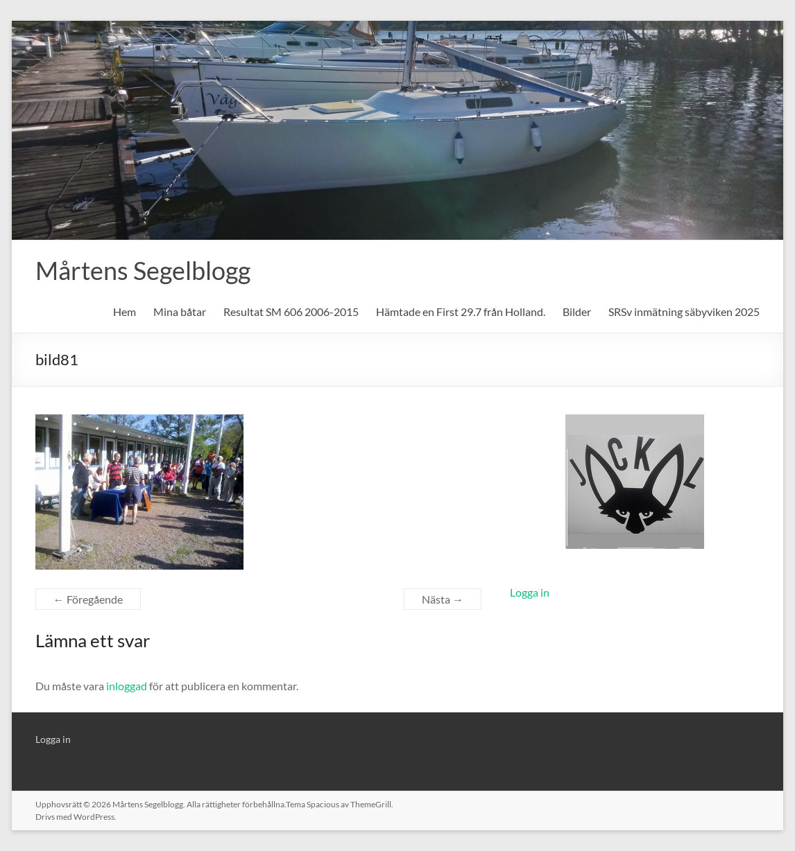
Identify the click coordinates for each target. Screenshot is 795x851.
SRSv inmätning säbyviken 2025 (684, 311)
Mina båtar (179, 311)
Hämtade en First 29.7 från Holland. (460, 311)
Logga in (529, 592)
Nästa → (442, 599)
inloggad (126, 685)
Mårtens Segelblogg (142, 270)
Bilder (577, 311)
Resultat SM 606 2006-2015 (291, 311)
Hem (124, 311)
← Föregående (88, 599)
